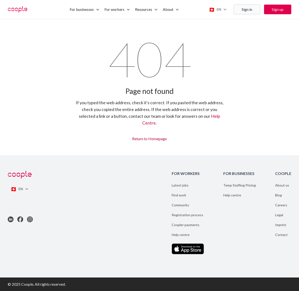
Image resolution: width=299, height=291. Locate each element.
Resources (146, 9)
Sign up (278, 9)
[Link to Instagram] (30, 219)
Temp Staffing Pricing (239, 185)
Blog (278, 195)
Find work (179, 195)
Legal (279, 215)
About (171, 9)
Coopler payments (185, 225)
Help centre (181, 235)
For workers (117, 9)
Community (180, 205)
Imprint (280, 225)
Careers (281, 205)
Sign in (247, 9)
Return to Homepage (149, 138)
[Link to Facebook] (20, 219)
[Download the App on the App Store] (188, 248)
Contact (281, 235)
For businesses (85, 9)
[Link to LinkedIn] (11, 219)
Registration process (187, 215)
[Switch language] (218, 9)
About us (282, 185)
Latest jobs (180, 185)
